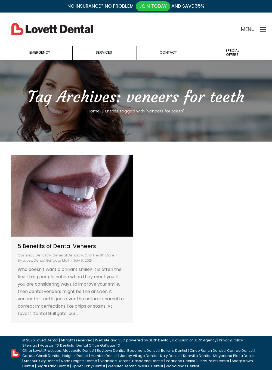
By (43, 260)
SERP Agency (205, 340)
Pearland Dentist (180, 360)
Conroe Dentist (240, 350)
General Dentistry (67, 255)
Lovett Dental (47, 340)
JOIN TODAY (153, 6)
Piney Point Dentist (213, 360)
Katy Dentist (170, 355)
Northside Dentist (115, 360)
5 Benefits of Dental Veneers (57, 246)
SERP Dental (159, 340)
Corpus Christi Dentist (41, 355)
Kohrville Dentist (197, 355)
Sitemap (29, 345)
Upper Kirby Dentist (88, 366)
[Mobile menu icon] (263, 29)
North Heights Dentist (79, 360)
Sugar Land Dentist (53, 366)
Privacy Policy (231, 340)
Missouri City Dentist (41, 360)
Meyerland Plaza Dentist (234, 355)
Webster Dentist (122, 366)
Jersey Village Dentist (139, 355)
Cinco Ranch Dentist (207, 350)
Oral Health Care (99, 255)
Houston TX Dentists (57, 345)
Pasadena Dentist (147, 360)
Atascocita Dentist (78, 350)
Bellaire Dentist (174, 350)
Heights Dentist (75, 355)
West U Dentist (150, 366)
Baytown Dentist (111, 350)
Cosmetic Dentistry (34, 255)
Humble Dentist (104, 355)
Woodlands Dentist (182, 366)
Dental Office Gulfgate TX (98, 345)
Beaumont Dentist (143, 350)
